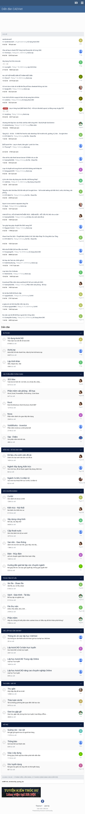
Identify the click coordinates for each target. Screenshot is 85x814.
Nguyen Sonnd (9, 228)
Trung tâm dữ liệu (10, 578)
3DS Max (11, 379)
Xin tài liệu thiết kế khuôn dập (12, 293)
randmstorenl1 (7, 39)
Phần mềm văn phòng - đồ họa (36, 285)
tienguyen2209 (9, 171)
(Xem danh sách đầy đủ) (49, 777)
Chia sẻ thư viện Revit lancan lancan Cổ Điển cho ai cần (20, 157)
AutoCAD (6, 333)
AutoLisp (30, 53)
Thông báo (12, 741)
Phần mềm (33, 125)
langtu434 (8, 89)
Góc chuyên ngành (10, 491)
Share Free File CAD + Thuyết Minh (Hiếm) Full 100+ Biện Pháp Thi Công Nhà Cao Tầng (30, 236)
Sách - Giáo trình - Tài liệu (19, 595)
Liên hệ (46, 806)
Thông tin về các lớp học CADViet (22, 636)
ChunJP (7, 78)
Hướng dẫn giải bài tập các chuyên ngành (26, 565)
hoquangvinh (9, 252)
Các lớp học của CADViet (12, 631)
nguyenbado (9, 295)
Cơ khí (31, 295)
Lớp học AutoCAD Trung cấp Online (23, 659)
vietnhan (7, 182)
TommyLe (8, 53)
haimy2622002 (9, 160)
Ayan (6, 206)
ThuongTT (8, 147)
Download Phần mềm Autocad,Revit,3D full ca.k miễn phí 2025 (22, 282)
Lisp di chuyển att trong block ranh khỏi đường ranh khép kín (22, 168)
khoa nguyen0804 (10, 306)
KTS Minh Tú (9, 136)
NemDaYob (8, 274)
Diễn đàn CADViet (12, 9)
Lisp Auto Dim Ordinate (10, 271)
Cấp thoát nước (14, 530)
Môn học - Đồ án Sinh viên (12, 450)
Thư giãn (11, 689)
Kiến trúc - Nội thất (16, 507)
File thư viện (13, 606)
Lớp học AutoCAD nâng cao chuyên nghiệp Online (30, 670)
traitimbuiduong (10, 263)
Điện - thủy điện (15, 554)
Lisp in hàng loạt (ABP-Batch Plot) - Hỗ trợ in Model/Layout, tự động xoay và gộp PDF (36, 108)
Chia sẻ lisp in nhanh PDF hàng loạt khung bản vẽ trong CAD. (22, 50)
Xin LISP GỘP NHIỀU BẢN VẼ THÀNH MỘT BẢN (17, 75)
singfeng (8, 114)
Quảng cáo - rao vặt (16, 730)
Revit (10, 402)
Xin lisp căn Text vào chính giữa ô (13, 260)
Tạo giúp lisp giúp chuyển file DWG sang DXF (17, 225)
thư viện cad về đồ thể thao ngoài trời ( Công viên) (18, 315)
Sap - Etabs (13, 437)
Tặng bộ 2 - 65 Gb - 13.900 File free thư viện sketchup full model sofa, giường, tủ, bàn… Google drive (34, 133)
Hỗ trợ (5, 724)
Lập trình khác (32, 67)
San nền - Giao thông (17, 542)
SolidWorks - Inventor (17, 425)
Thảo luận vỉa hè (15, 700)
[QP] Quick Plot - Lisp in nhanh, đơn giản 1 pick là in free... (20, 144)
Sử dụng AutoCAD (33, 42)
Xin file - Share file (30, 136)
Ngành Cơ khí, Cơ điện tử (19, 478)
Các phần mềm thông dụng (13, 374)
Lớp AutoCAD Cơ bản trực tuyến (22, 647)
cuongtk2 (8, 67)
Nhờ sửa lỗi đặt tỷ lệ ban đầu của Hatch (15, 249)
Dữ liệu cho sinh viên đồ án (35, 217)
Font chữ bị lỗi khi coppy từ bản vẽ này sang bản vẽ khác (20, 97)
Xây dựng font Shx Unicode (11, 61)
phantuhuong (9, 125)
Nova (10, 414)
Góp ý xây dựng (14, 753)
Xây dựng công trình (34, 182)
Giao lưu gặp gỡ (14, 711)
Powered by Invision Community (43, 810)
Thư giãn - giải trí (9, 683)
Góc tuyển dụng (15, 764)
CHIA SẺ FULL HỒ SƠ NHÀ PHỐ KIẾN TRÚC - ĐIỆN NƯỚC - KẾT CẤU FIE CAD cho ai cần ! (30, 214)
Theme (39, 806)
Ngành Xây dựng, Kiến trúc (19, 466)
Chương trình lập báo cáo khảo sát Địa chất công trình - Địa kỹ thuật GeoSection (28, 123)
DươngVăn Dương (10, 317)
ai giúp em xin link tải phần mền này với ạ (15, 304)
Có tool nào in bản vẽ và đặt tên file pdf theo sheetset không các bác (24, 86)
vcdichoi (7, 100)
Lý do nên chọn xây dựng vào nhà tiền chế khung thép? (20, 179)
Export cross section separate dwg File (15, 203)
